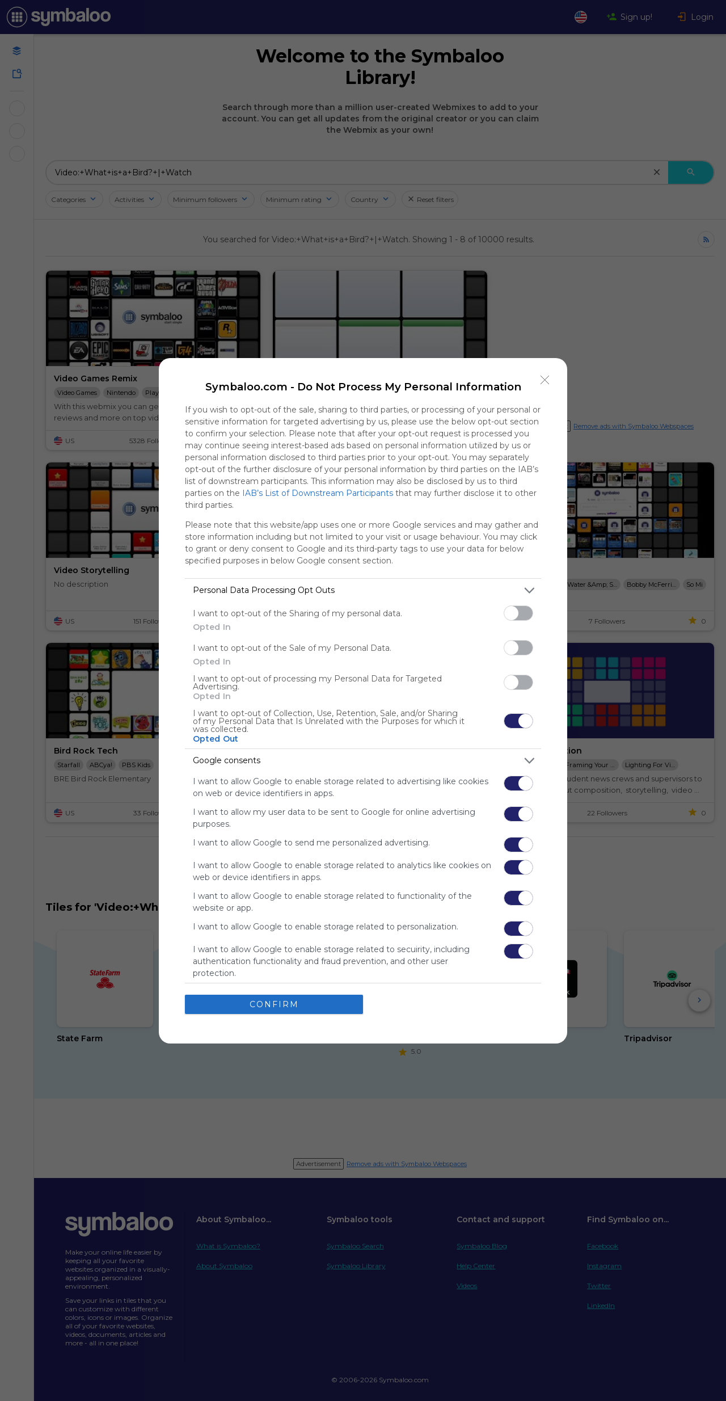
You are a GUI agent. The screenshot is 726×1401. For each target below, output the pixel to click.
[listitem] (363, 590)
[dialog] (363, 701)
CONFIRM (274, 1004)
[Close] (545, 380)
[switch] (518, 613)
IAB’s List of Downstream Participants (317, 493)
